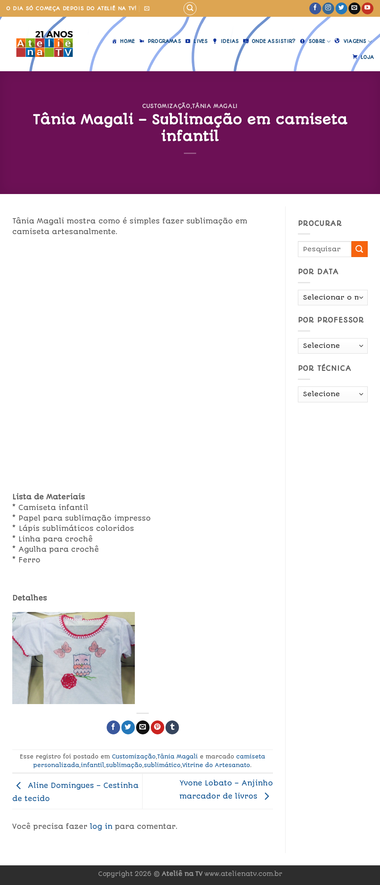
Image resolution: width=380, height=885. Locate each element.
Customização (166, 106)
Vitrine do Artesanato (216, 765)
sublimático (162, 765)
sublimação (124, 765)
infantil (92, 765)
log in (101, 826)
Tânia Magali (215, 106)
